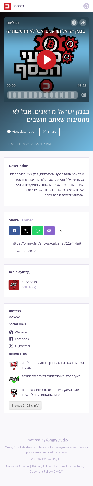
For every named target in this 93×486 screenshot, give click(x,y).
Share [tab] (14, 220)
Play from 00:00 (22, 251)
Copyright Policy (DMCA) (46, 471)
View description (21, 132)
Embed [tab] (28, 220)
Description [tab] (18, 165)
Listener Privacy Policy (69, 466)
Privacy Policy (41, 466)
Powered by (46, 439)
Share (49, 132)
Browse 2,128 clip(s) (25, 405)
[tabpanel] (46, 185)
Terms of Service (17, 466)
